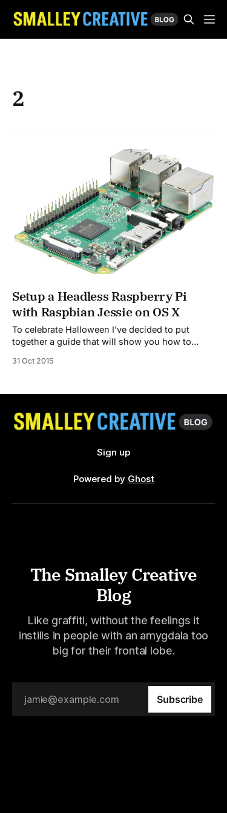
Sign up (113, 452)
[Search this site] (189, 19)
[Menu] (209, 19)
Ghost (141, 479)
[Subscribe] (179, 699)
